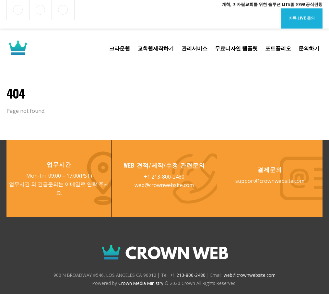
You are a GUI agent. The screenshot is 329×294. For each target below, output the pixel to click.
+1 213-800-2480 (164, 176)
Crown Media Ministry (140, 283)
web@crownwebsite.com (164, 185)
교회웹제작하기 (155, 48)
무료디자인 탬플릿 (236, 48)
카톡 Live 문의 (302, 18)
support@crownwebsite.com (269, 180)
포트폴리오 (278, 48)
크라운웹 (119, 48)
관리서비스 (194, 48)
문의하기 (309, 48)
